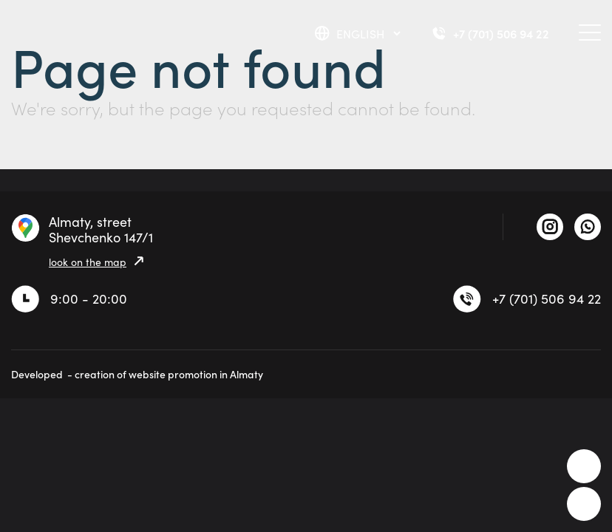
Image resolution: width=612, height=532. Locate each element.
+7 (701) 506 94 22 (546, 298)
